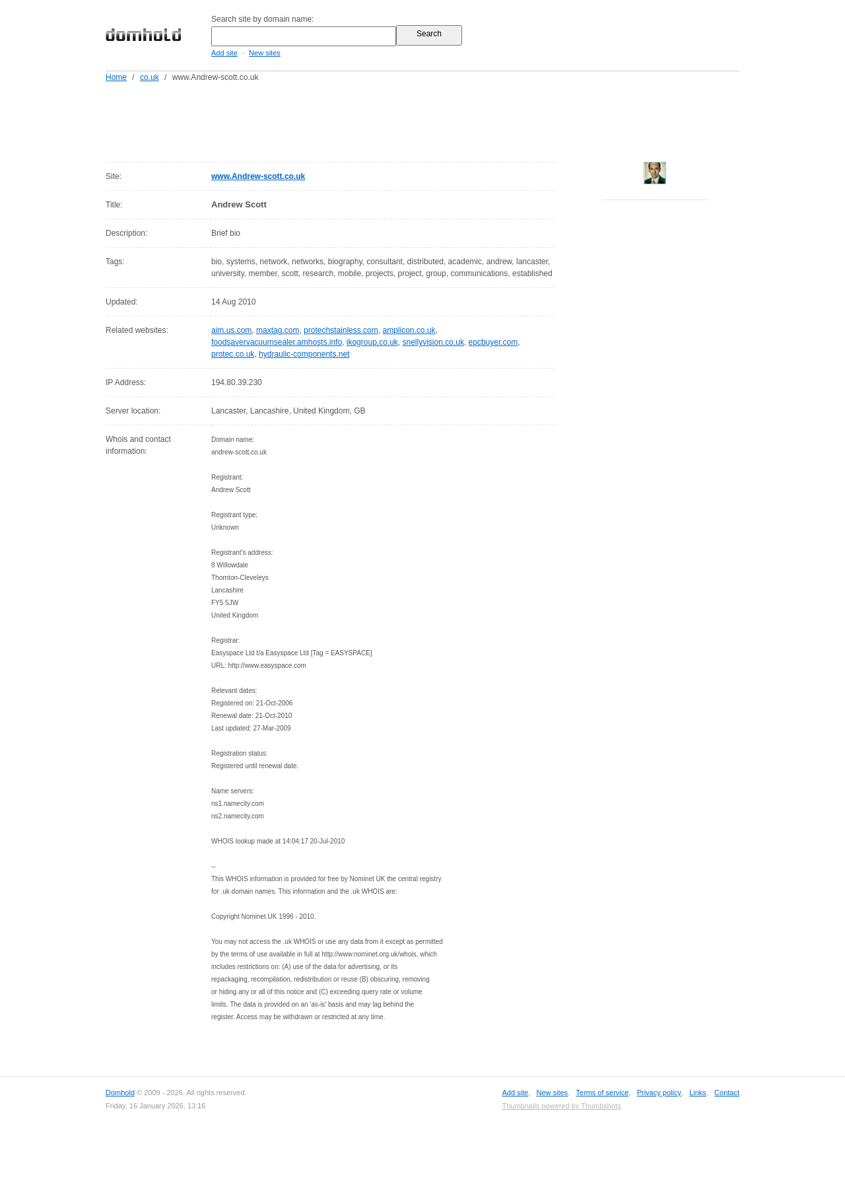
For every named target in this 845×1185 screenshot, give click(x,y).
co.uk (149, 77)
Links (697, 1092)
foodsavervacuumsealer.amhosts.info (276, 342)
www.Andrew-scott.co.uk (258, 176)
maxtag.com (277, 330)
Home (116, 77)
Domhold (120, 1092)
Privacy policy (659, 1092)
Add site (224, 53)
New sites (265, 53)
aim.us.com (231, 330)
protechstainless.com (341, 330)
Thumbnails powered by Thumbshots (561, 1106)
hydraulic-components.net (304, 354)
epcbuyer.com (493, 342)
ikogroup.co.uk (372, 342)
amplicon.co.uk (408, 330)
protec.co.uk (232, 354)
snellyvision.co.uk (433, 342)
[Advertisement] (447, 119)
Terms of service (602, 1092)
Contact (726, 1092)
